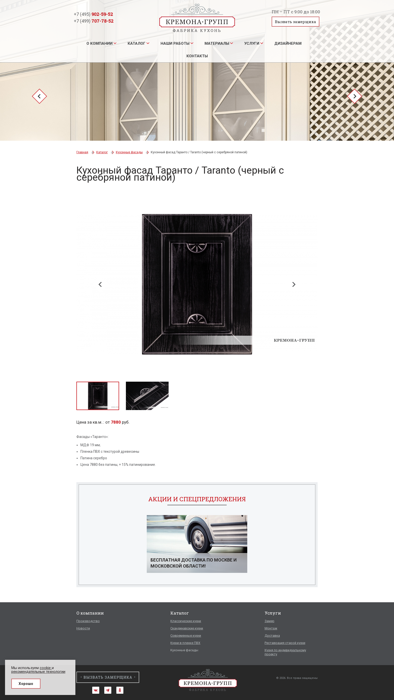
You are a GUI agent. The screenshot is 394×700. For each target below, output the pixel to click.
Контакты (197, 56)
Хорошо (26, 683)
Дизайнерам (288, 43)
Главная (82, 152)
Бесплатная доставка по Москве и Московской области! (194, 563)
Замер (269, 621)
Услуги (251, 43)
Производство (88, 621)
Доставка (272, 635)
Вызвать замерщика (295, 21)
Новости (83, 628)
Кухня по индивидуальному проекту (285, 652)
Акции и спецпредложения (197, 499)
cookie (46, 668)
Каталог (136, 43)
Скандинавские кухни (186, 628)
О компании (99, 43)
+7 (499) (94, 21)
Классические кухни (185, 621)
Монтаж (271, 628)
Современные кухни (185, 635)
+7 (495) (93, 14)
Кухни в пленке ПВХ (185, 643)
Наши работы (175, 43)
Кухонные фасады (129, 152)
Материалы (217, 43)
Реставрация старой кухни (285, 643)
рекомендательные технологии (38, 671)
